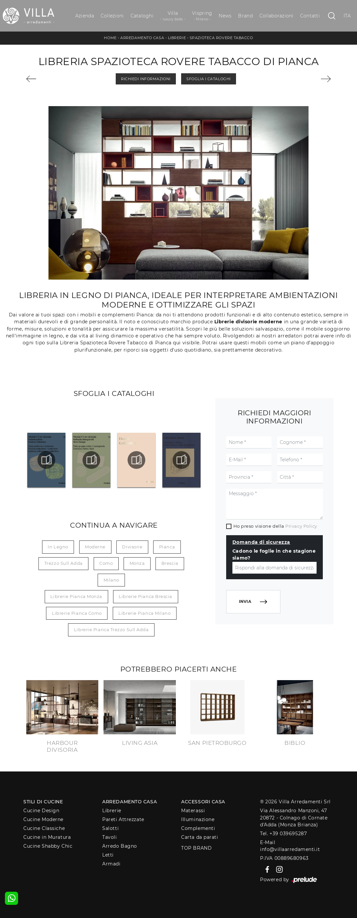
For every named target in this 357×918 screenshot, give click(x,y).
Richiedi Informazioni (146, 79)
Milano (111, 580)
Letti (108, 855)
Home (110, 37)
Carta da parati (199, 837)
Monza (137, 563)
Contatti (310, 16)
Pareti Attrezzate (123, 819)
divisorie (132, 546)
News (225, 16)
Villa (172, 16)
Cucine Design (41, 811)
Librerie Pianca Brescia (145, 596)
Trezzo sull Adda (63, 563)
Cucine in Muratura (47, 837)
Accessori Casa (203, 802)
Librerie (177, 37)
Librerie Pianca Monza (76, 596)
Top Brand (196, 848)
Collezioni (112, 16)
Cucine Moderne (43, 819)
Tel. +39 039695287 (283, 834)
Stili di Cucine (43, 802)
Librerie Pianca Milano (144, 613)
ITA (347, 16)
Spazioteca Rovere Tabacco (221, 37)
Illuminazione (197, 819)
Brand (245, 16)
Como (106, 563)
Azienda (84, 16)
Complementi (198, 828)
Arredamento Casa (142, 37)
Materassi (193, 811)
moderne (95, 546)
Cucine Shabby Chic (47, 846)
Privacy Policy (301, 526)
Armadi (111, 864)
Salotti (110, 828)
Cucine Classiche (44, 828)
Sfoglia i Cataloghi (208, 79)
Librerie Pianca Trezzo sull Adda (111, 629)
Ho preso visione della (275, 526)
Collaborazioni (276, 16)
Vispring (202, 16)
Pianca (167, 546)
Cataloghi (142, 16)
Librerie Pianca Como (77, 613)
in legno (58, 546)
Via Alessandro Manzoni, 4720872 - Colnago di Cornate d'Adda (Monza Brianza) (293, 818)
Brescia (169, 563)
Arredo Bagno (119, 846)
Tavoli (109, 837)
